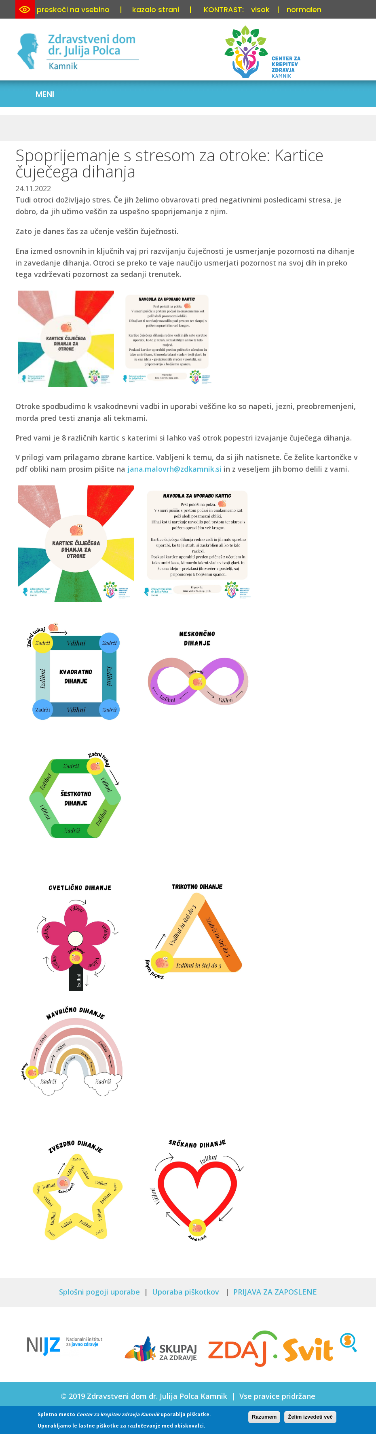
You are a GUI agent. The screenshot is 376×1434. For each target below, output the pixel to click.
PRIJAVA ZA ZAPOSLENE (275, 1292)
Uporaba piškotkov (186, 1292)
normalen (304, 9)
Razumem (264, 1417)
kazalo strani (155, 9)
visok (260, 9)
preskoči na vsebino (73, 9)
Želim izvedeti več (310, 1417)
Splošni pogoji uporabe (99, 1292)
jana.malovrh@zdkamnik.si (174, 469)
